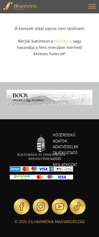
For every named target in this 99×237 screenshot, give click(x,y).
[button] (92, 7)
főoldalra (62, 41)
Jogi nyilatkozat (65, 161)
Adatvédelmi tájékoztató (65, 149)
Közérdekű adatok (64, 137)
